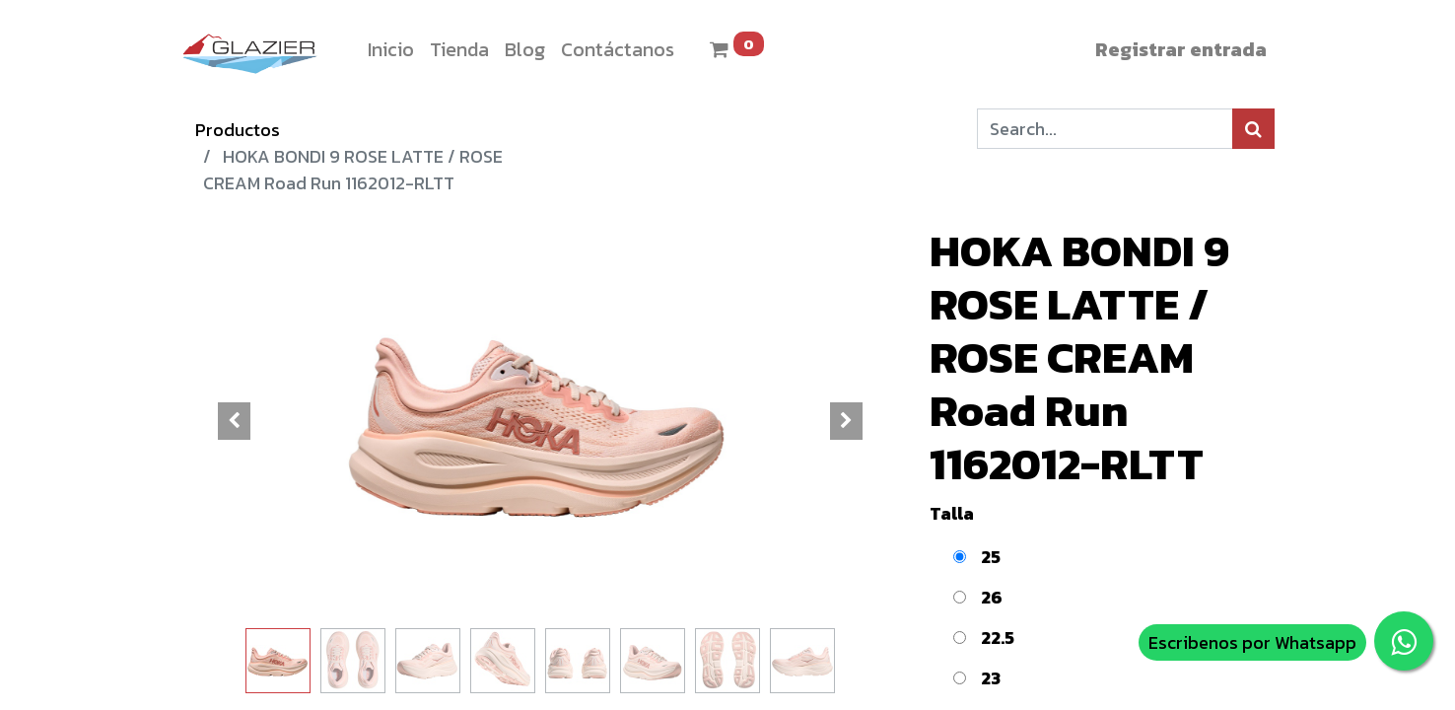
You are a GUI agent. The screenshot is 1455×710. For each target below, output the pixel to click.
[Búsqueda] (1253, 128)
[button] (234, 421)
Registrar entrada (1181, 49)
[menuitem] (391, 49)
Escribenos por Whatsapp (1252, 642)
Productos (237, 129)
